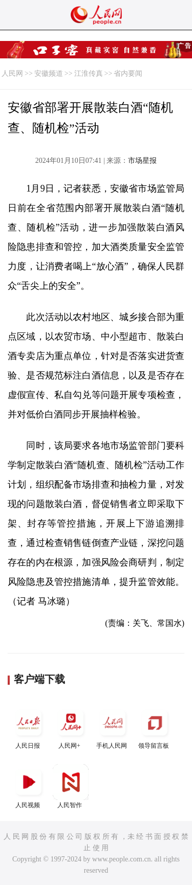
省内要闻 (128, 73)
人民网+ (71, 727)
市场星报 (142, 160)
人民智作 (71, 786)
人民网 (12, 73)
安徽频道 (48, 73)
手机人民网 (113, 727)
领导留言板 (155, 727)
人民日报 (29, 727)
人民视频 (29, 786)
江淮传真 (88, 73)
